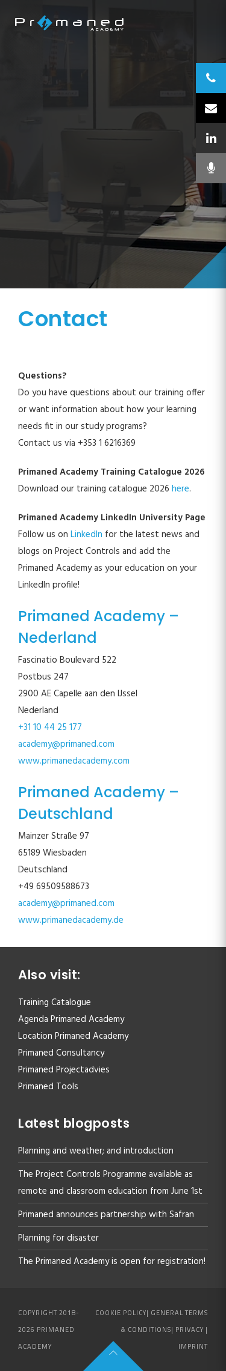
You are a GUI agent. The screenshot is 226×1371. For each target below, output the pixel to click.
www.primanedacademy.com (74, 761)
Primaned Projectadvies (64, 1070)
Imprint (193, 1346)
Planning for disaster (58, 1238)
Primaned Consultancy (61, 1053)
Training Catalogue (54, 1003)
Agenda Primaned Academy (71, 1019)
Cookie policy (120, 1313)
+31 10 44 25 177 (50, 727)
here (180, 489)
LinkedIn (88, 534)
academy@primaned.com (66, 744)
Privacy (189, 1329)
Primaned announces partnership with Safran (106, 1215)
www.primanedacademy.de (71, 920)
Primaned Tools (48, 1087)
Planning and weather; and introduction (96, 1151)
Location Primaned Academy (73, 1036)
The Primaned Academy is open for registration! (112, 1261)
